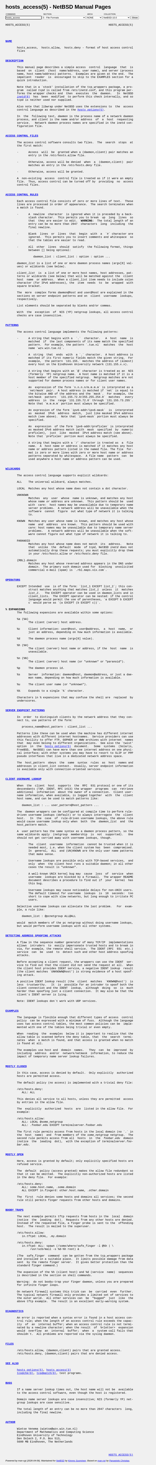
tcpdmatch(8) (46, 1373)
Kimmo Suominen (77, 1460)
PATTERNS (12, 325)
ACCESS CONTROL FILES (21, 136)
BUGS (8, 1383)
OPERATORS (12, 580)
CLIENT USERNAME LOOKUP (23, 779)
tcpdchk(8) (25, 1373)
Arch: (91, 14)
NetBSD (60, 1460)
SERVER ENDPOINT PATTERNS (25, 710)
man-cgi (102, 1460)
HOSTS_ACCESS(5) (121, 1455)
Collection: (110, 14)
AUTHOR (10, 1422)
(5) (90, 110)
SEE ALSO (12, 1363)
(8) (23, 97)
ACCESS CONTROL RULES (21, 195)
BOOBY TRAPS (14, 1210)
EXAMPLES (12, 1011)
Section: (48, 14)
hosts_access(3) (58, 1370)
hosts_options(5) (58, 746)
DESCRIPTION (14, 61)
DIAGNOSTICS (14, 1311)
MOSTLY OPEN (14, 1155)
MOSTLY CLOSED (16, 1066)
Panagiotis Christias (119, 1460)
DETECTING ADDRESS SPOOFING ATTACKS (33, 936)
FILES (9, 1344)
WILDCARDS (12, 469)
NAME (8, 41)
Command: (12, 14)
